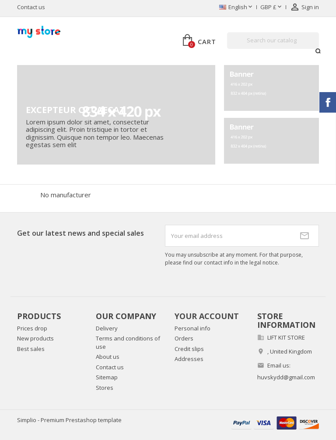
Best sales (31, 349)
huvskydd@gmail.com (286, 377)
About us (107, 357)
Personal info (192, 328)
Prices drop (32, 328)
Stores (104, 388)
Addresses (189, 359)
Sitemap (107, 377)
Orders (184, 338)
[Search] (273, 40)
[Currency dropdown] (271, 7)
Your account (207, 316)
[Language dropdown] (236, 7)
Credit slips (189, 349)
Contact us (31, 7)
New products (35, 338)
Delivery (107, 328)
